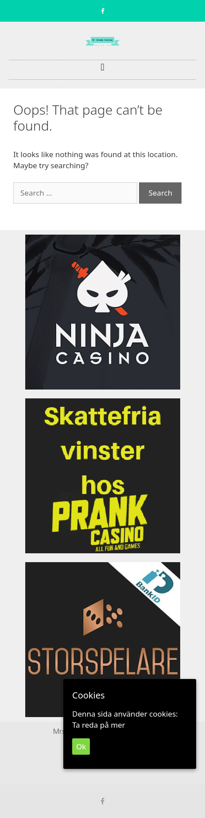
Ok (81, 746)
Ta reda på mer (98, 725)
